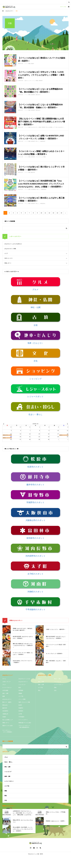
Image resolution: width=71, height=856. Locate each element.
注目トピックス (8, 258)
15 (61, 213)
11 (45, 213)
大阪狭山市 (5, 714)
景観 (55, 687)
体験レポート (5, 722)
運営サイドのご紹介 (7, 725)
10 (41, 213)
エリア (6, 253)
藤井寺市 (4, 708)
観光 (20, 687)
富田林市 (21, 711)
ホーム (4, 678)
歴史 (39, 690)
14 (57, 213)
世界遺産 (21, 690)
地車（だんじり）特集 (24, 702)
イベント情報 (22, 699)
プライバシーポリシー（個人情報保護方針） (24, 726)
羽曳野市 (21, 708)
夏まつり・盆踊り (7, 702)
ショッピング (22, 684)
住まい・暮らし (58, 678)
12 (49, 213)
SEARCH (69, 2)
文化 (55, 690)
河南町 (4, 716)
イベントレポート (23, 719)
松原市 (20, 705)
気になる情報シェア (7, 719)
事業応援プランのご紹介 (25, 722)
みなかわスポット (23, 681)
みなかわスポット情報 (10, 248)
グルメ (4, 684)
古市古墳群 (5, 690)
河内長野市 (5, 711)
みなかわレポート (7, 699)
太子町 (20, 714)
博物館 (20, 693)
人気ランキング (6, 681)
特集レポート (7, 263)
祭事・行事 (41, 684)
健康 (3, 696)
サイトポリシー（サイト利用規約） (7, 731)
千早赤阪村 (21, 716)
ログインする (63, 6)
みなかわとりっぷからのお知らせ (13, 243)
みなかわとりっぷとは (24, 678)
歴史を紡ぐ (5, 705)
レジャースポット (7, 687)
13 (53, 213)
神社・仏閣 (5, 693)
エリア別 (21, 696)
